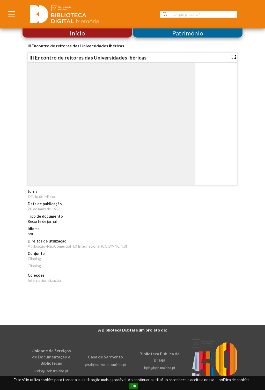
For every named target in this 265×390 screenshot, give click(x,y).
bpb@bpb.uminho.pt (159, 368)
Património (187, 33)
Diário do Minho (41, 196)
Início (77, 33)
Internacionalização (44, 280)
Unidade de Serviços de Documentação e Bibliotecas (51, 356)
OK (133, 386)
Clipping (34, 258)
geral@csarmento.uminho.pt (105, 365)
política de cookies (234, 380)
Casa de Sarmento (105, 356)
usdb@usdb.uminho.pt (51, 371)
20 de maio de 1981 (44, 209)
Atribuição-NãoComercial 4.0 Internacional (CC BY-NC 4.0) (77, 246)
